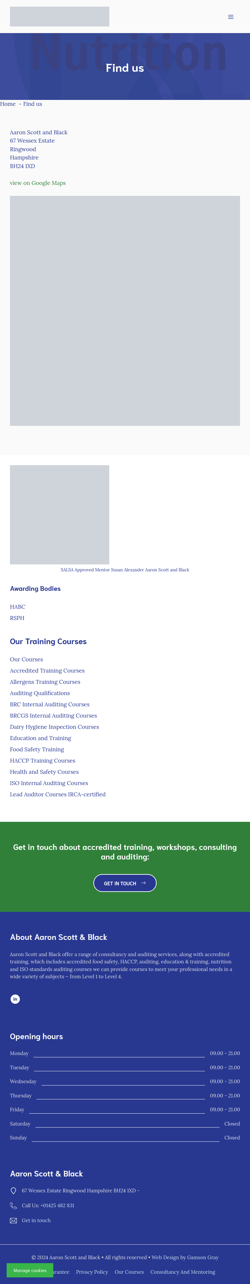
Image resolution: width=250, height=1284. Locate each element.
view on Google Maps (38, 183)
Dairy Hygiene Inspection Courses (54, 727)
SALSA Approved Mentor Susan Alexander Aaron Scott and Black (125, 570)
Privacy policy (92, 1272)
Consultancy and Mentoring (182, 1272)
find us (149, 1190)
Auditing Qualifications (40, 693)
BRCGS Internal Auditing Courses (53, 715)
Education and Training (40, 738)
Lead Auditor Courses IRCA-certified (58, 794)
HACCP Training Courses (42, 760)
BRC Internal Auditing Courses (49, 704)
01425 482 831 (58, 1205)
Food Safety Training (37, 749)
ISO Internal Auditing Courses (49, 783)
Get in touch (36, 1220)
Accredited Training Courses (47, 670)
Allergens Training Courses (45, 682)
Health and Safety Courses (44, 771)
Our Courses (26, 659)
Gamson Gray (203, 1257)
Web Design (165, 1257)
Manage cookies (30, 1270)
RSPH (17, 618)
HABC (17, 606)
